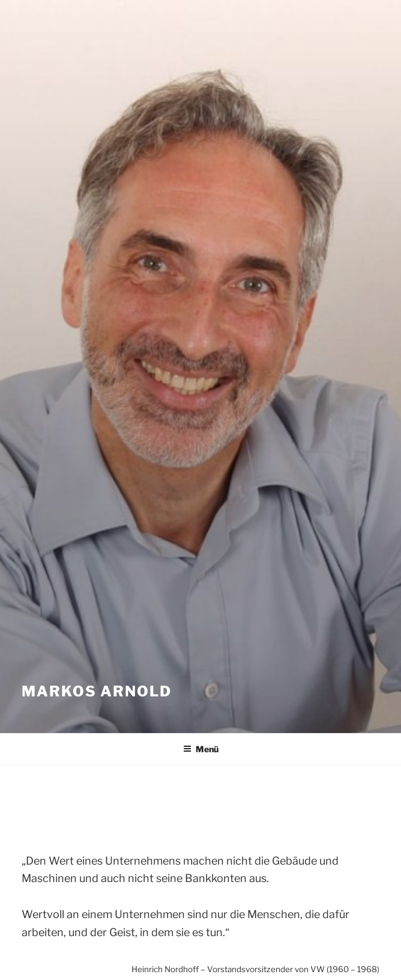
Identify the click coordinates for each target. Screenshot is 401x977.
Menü (201, 749)
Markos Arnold (97, 691)
